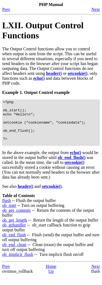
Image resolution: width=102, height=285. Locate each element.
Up (51, 280)
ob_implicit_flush (17, 263)
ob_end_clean (14, 253)
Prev (6, 9)
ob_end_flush (14, 243)
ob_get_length (14, 229)
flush (6, 209)
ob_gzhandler (14, 234)
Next (95, 9)
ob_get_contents (16, 219)
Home (51, 275)
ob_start (9, 214)
